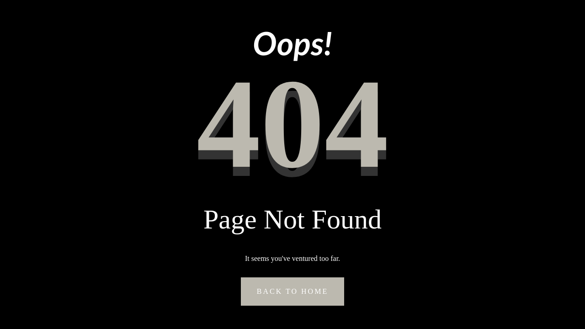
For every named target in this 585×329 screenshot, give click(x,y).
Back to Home (292, 291)
